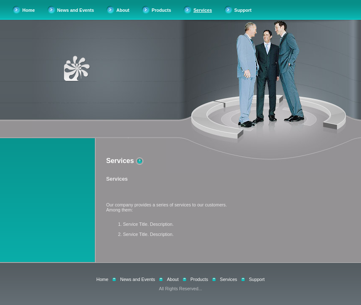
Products (161, 10)
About (122, 10)
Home (28, 10)
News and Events (75, 10)
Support (242, 10)
